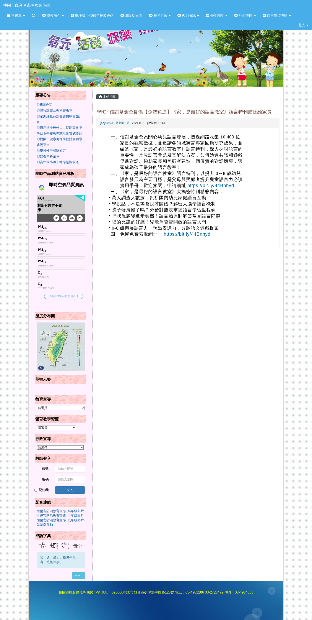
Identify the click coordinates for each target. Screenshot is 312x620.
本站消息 (107, 97)
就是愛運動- (45, 524)
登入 (303, 25)
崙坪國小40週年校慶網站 (92, 15)
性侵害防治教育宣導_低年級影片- (61, 520)
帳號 (45, 468)
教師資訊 (188, 15)
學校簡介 (53, 15)
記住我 (41, 490)
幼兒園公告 (123, 123)
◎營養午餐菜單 (48, 156)
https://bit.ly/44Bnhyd (210, 185)
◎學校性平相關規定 (51, 150)
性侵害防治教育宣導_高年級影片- (61, 511)
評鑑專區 (245, 15)
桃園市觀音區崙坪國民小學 (26, 5)
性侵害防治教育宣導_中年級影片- (61, 515)
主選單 (16, 15)
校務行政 (160, 15)
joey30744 (107, 123)
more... (79, 575)
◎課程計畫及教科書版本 (54, 110)
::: (54, 1)
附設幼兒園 (131, 15)
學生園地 (216, 15)
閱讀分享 (46, 104)
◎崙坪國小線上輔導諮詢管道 (58, 162)
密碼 (45, 479)
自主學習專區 (277, 15)
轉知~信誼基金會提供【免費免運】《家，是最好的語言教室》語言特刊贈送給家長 (184, 112)
